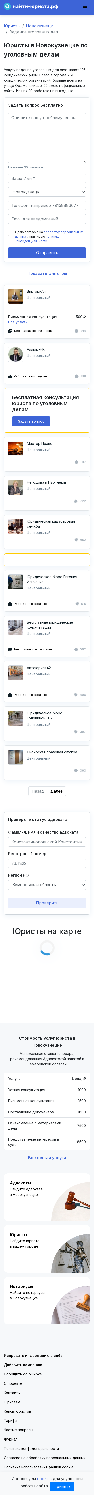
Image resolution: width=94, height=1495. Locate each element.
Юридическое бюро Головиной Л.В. (44, 715)
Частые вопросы (18, 1430)
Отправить (47, 252)
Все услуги (18, 322)
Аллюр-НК (36, 349)
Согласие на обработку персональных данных (45, 1458)
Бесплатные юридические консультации (50, 624)
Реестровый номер (27, 853)
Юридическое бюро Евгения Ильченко (52, 579)
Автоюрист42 (39, 668)
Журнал (10, 1439)
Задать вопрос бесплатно (35, 105)
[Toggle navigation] (84, 8)
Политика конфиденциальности (31, 1448)
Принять (62, 1486)
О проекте (13, 1383)
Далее (56, 791)
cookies (44, 1478)
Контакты (12, 1393)
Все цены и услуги (47, 1157)
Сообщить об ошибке (23, 1374)
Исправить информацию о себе (33, 1355)
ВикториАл (36, 291)
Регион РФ (18, 875)
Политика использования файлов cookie (39, 1467)
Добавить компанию (23, 1365)
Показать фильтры (47, 273)
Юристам (12, 1402)
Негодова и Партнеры (46, 482)
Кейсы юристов (17, 1411)
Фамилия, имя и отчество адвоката (43, 832)
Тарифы (10, 1420)
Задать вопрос (31, 421)
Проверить (47, 902)
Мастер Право (39, 443)
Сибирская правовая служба (52, 752)
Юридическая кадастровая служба (51, 523)
